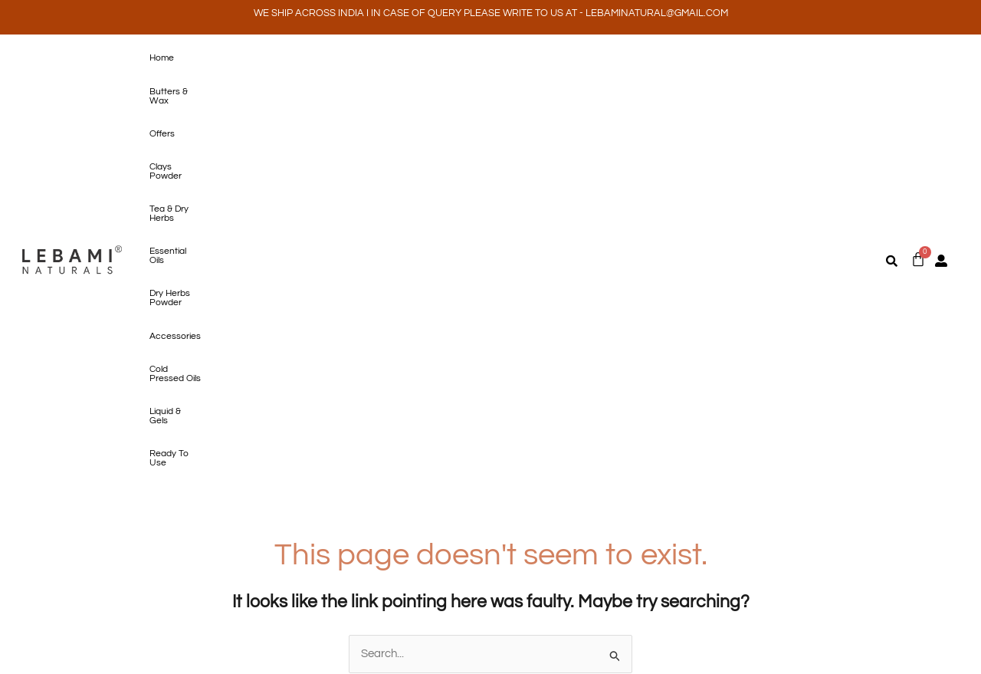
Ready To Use (174, 90)
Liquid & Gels (793, 58)
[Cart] (918, 72)
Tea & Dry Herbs (405, 58)
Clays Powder (328, 58)
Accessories (638, 58)
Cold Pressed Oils (716, 58)
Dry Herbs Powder (560, 58)
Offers (272, 58)
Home (157, 58)
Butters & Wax (214, 58)
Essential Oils (480, 58)
